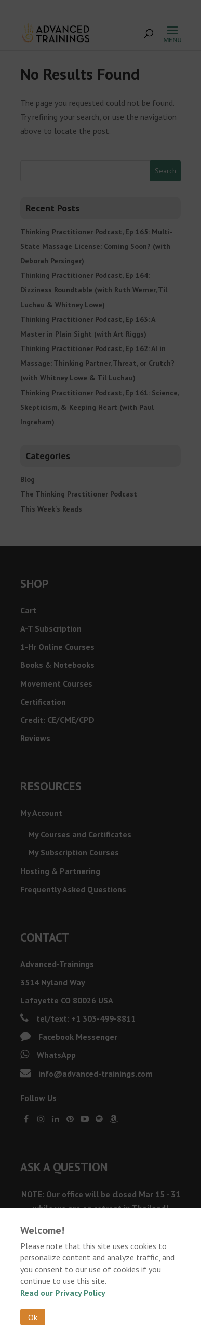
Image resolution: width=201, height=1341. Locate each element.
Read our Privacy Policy (62, 1293)
